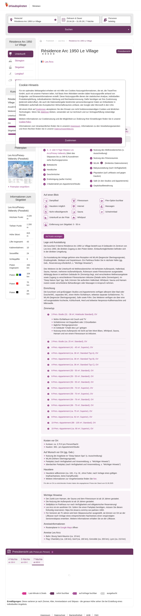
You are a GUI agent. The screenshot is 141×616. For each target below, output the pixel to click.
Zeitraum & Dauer (74, 18)
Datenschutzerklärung (63, 129)
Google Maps (66, 527)
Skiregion (19, 60)
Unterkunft (20, 54)
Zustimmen (41, 109)
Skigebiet (19, 67)
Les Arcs (49, 62)
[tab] (13, 560)
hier (94, 479)
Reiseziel (18, 18)
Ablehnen (45, 112)
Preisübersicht (124, 51)
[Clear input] (55, 20)
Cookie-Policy (25, 122)
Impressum (75, 126)
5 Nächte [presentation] (25, 560)
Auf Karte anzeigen (54, 236)
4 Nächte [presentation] (12, 560)
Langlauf (19, 74)
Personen (112, 18)
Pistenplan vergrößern (19, 187)
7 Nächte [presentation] (37, 560)
